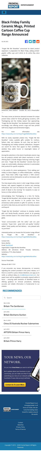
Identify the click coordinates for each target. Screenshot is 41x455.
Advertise (21, 424)
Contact (20, 422)
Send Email (9, 245)
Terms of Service (20, 429)
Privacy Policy (20, 427)
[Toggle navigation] (4, 12)
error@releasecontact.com (27, 275)
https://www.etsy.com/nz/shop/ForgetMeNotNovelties (19, 133)
